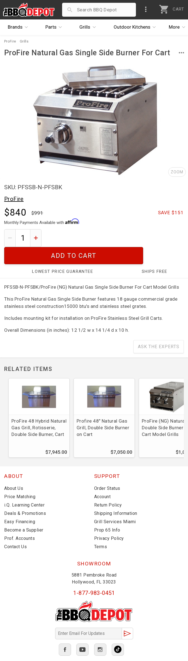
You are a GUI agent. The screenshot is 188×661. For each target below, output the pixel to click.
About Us (13, 471)
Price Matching (19, 479)
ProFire (14, 199)
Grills (89, 27)
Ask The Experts (158, 329)
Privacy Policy (109, 521)
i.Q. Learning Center (24, 487)
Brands (19, 27)
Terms (100, 529)
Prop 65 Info (107, 512)
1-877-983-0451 (94, 575)
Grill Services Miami (115, 504)
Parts (55, 27)
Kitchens (136, 27)
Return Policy (108, 487)
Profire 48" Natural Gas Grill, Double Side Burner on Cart (103, 410)
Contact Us (15, 529)
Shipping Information (115, 496)
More (178, 27)
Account (102, 479)
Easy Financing (19, 504)
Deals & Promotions (25, 496)
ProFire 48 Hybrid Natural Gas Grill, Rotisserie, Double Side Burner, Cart (39, 410)
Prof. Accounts (19, 521)
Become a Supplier (23, 512)
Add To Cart (115, 238)
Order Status (107, 471)
